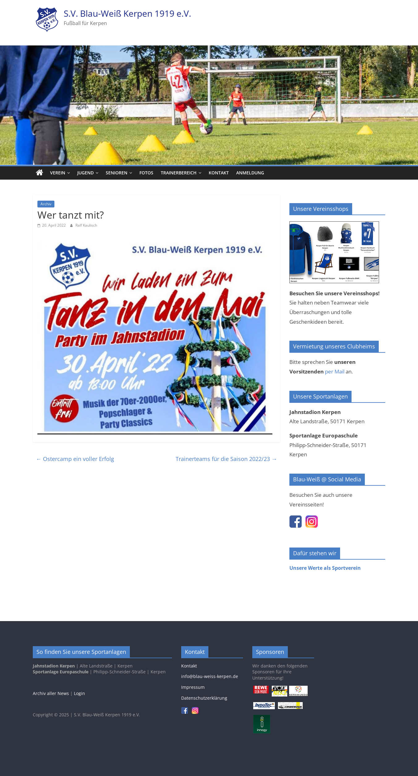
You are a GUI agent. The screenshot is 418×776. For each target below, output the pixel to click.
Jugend (85, 173)
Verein (57, 173)
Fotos (146, 173)
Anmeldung (250, 173)
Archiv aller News (51, 693)
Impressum (193, 687)
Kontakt (219, 173)
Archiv (46, 204)
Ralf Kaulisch (86, 225)
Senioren (116, 173)
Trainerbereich (179, 173)
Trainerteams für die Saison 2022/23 (226, 459)
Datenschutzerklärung (204, 698)
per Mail (334, 371)
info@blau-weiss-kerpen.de (209, 676)
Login (79, 693)
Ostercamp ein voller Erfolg (75, 459)
